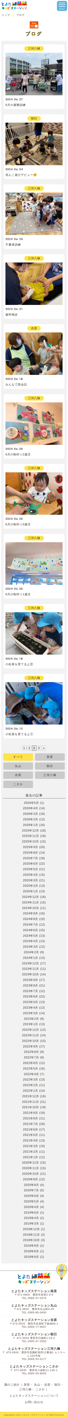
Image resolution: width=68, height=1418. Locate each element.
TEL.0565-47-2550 (34, 1341)
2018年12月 (31, 1229)
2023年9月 (30, 979)
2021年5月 (30, 1134)
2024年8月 (30, 919)
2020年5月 (31, 1201)
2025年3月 (30, 880)
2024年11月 (30, 902)
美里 (50, 756)
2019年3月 (31, 1223)
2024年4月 (30, 941)
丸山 (18, 766)
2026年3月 (30, 813)
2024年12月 (30, 896)
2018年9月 (31, 1245)
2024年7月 (30, 924)
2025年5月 (30, 869)
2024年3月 (30, 946)
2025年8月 (30, 852)
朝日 (50, 766)
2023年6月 (30, 996)
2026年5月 (31, 802)
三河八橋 (49, 775)
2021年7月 (30, 1123)
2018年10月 (31, 1240)
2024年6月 (30, 930)
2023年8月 (30, 985)
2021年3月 (30, 1146)
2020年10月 (30, 1173)
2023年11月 (30, 968)
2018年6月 (31, 1256)
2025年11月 (30, 835)
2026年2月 (30, 819)
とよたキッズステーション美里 (34, 1291)
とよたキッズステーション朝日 (34, 1334)
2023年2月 (31, 1018)
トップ (6, 15)
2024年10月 (30, 908)
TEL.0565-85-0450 (34, 1312)
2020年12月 (30, 1162)
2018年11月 (31, 1234)
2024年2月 (31, 952)
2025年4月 (30, 874)
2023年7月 (30, 991)
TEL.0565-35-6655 (34, 1373)
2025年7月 (30, 858)
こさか (18, 784)
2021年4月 (30, 1140)
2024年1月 (30, 957)
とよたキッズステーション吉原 (34, 1320)
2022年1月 (30, 1090)
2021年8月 (30, 1118)
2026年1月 (30, 824)
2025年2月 (30, 885)
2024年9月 (30, 913)
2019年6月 (31, 1212)
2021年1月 (30, 1157)
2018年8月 (31, 1251)
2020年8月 (31, 1184)
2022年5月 (30, 1068)
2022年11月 (30, 1035)
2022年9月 (30, 1046)
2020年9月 (30, 1179)
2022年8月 (31, 1051)
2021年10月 (30, 1107)
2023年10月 (30, 974)
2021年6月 (30, 1129)
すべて (18, 756)
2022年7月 (31, 1057)
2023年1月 (30, 1024)
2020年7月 (31, 1190)
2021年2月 (30, 1151)
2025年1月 (30, 891)
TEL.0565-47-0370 (34, 1298)
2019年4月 (31, 1218)
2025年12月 (30, 830)
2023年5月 (30, 1002)
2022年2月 (30, 1085)
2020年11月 (30, 1168)
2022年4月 (31, 1074)
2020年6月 (31, 1195)
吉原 (18, 775)
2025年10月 (30, 841)
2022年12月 (30, 1029)
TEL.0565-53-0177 (34, 1359)
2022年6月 (30, 1063)
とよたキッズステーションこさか (34, 1366)
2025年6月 (30, 863)
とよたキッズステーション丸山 (34, 1305)
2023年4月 (30, 1007)
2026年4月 (30, 808)
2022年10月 (30, 1040)
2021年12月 (30, 1096)
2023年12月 (30, 963)
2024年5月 (30, 935)
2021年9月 (30, 1112)
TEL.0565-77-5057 (34, 1326)
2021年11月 (30, 1101)
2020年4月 (31, 1207)
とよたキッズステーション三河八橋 (34, 1348)
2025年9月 (30, 847)
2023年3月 (30, 1013)
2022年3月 (30, 1079)
